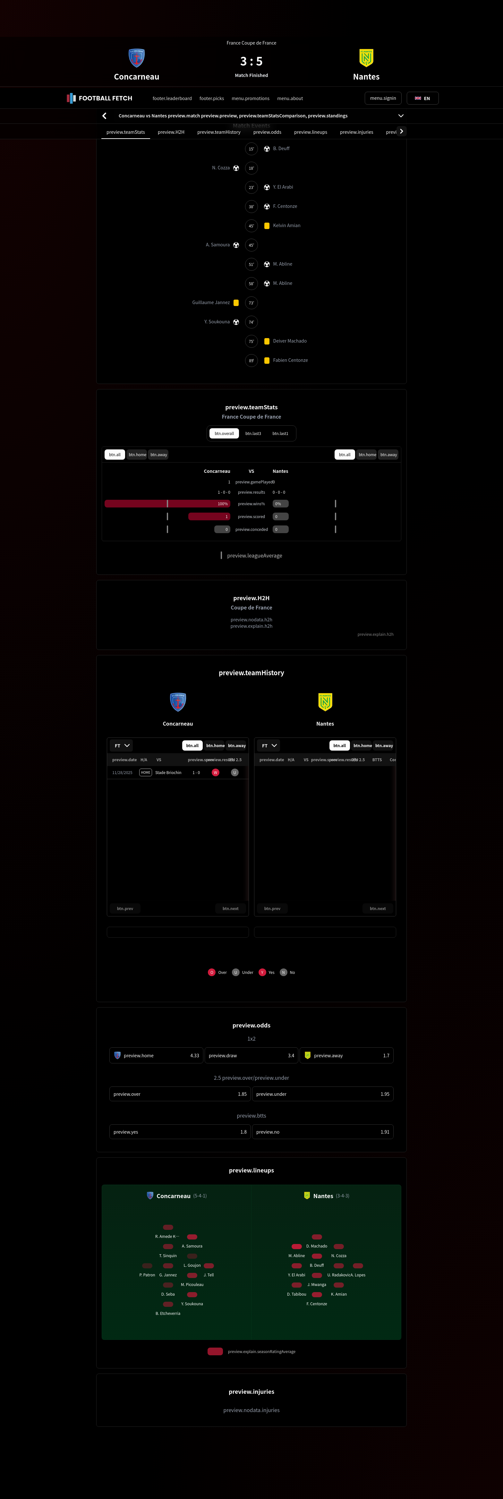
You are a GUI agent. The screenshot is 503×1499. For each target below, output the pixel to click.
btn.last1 (280, 345)
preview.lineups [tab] (310, 44)
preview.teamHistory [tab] (219, 44)
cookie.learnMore (118, 1472)
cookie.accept (413, 1472)
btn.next (231, 820)
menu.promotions (250, 10)
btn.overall (224, 345)
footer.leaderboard (172, 10)
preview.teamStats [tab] (126, 44)
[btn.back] (104, 27)
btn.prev (125, 820)
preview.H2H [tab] (171, 44)
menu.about (290, 10)
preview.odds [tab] (267, 44)
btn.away (158, 366)
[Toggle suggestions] (422, 10)
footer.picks (212, 10)
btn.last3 (253, 345)
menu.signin (383, 10)
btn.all (115, 366)
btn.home (138, 366)
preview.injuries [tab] (356, 44)
